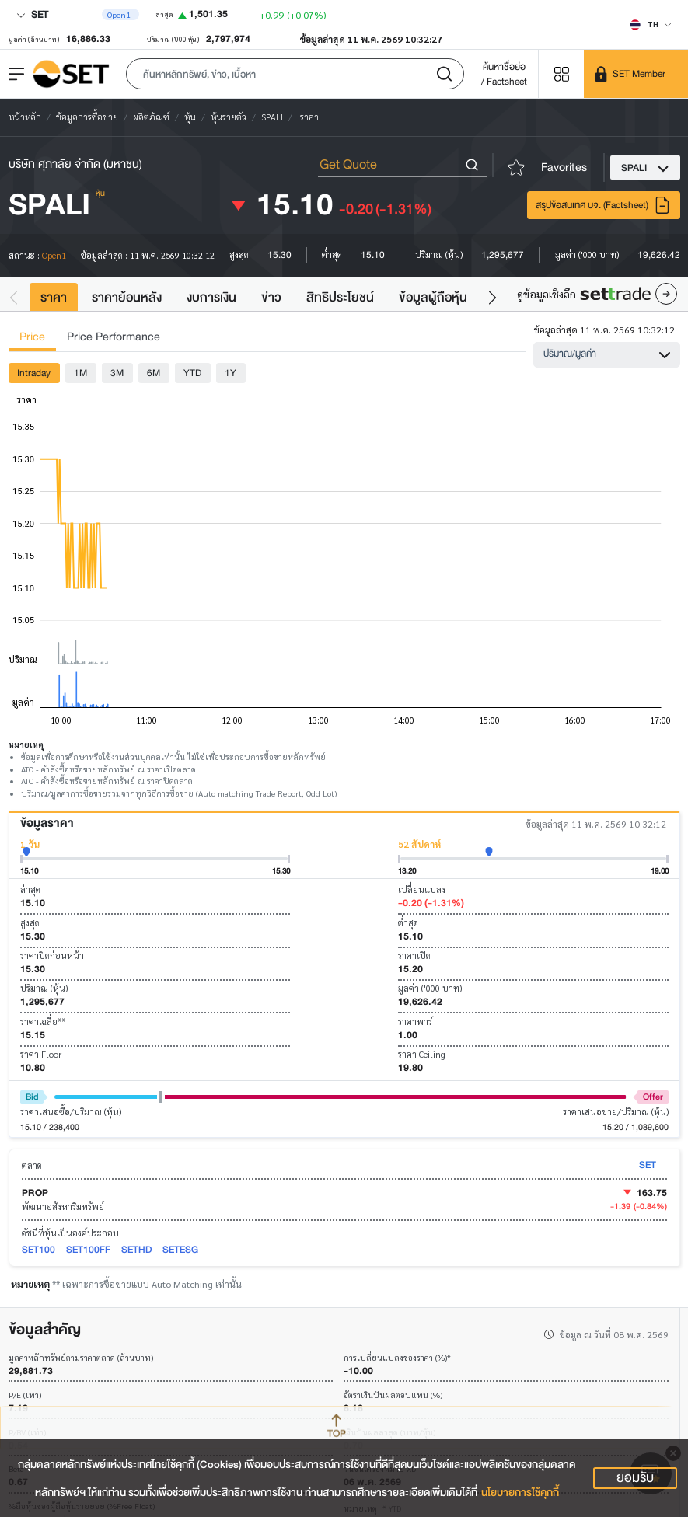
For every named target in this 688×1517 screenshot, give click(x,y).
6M (153, 372)
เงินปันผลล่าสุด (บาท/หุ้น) (389, 1432)
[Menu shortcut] (561, 73)
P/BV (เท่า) (27, 1432)
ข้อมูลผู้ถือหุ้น (433, 297)
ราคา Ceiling (421, 1054)
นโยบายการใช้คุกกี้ (520, 1492)
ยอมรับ (635, 1478)
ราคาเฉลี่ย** (42, 1021)
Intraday (34, 372)
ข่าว (271, 297)
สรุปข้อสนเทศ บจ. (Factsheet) (603, 205)
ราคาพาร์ (415, 1021)
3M (117, 372)
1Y (230, 372)
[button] (295, 73)
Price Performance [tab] (113, 337)
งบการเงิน (211, 297)
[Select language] (650, 24)
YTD (192, 372)
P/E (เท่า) (25, 1395)
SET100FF (88, 1249)
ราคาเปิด (414, 955)
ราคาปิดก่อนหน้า (52, 955)
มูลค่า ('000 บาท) (430, 988)
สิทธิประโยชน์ (340, 297)
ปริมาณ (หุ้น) (44, 988)
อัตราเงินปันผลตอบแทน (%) (393, 1395)
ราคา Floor (40, 1054)
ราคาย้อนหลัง (127, 297)
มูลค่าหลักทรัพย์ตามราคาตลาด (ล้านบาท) (81, 1358)
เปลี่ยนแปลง (421, 889)
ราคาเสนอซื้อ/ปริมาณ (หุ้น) (70, 1111)
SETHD (136, 1249)
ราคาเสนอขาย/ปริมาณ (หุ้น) (616, 1111)
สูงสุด (30, 923)
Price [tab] (32, 337)
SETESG (180, 1249)
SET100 (38, 1249)
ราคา (53, 297)
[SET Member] (636, 74)
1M (80, 372)
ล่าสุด (30, 889)
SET (32, 14)
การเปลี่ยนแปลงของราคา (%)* (397, 1358)
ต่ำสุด (408, 923)
